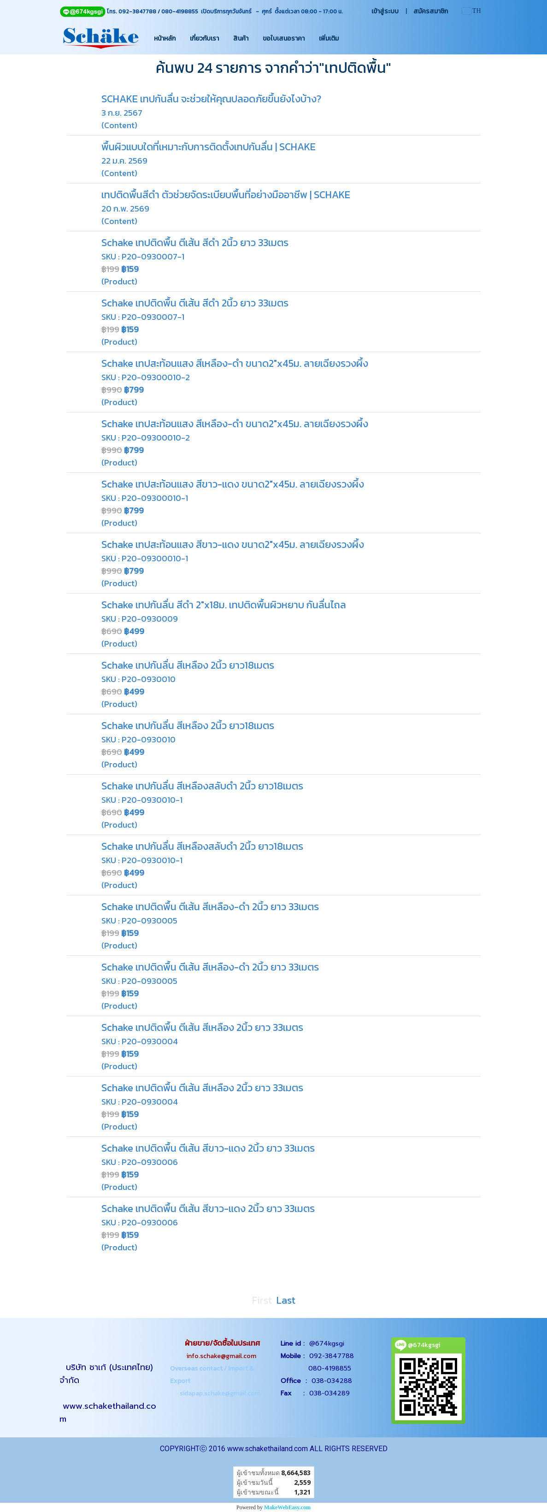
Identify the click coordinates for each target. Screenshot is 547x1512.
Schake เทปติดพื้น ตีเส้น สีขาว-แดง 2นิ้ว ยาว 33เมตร (208, 1148)
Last (285, 1300)
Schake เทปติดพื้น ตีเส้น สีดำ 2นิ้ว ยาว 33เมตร (194, 242)
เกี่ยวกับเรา (204, 38)
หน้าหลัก (165, 38)
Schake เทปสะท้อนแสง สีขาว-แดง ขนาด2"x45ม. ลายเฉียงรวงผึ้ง (232, 484)
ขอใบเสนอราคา (284, 38)
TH (471, 10)
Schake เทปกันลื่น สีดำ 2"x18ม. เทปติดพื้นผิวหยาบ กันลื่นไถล (223, 604)
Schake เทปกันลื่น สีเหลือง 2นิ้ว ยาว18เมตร (187, 665)
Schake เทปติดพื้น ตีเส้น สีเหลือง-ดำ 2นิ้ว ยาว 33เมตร (210, 906)
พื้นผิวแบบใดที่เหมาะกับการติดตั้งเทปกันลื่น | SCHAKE (208, 146)
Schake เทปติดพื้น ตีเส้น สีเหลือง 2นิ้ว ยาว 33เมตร (202, 1027)
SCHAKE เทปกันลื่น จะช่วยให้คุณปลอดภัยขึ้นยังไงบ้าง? (211, 98)
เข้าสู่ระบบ (385, 11)
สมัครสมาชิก (430, 11)
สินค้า (240, 38)
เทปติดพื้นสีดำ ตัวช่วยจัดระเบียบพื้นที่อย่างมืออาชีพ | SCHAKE (225, 194)
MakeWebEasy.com (287, 1507)
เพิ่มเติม (329, 38)
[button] (354, 38)
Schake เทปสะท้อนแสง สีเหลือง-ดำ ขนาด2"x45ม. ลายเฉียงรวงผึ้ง (234, 363)
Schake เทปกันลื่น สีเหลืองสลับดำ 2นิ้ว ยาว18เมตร (202, 786)
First (262, 1300)
